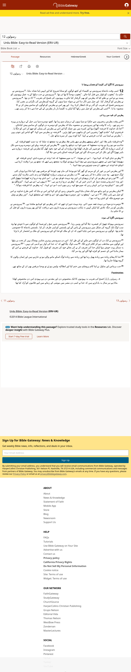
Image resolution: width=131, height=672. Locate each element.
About (47, 493)
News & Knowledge (54, 497)
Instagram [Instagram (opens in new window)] (49, 650)
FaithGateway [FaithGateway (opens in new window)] (51, 594)
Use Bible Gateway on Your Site (61, 546)
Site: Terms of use (53, 574)
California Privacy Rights (58, 562)
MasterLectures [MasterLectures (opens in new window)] (52, 630)
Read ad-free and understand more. (65, 12)
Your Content (58, 56)
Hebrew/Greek (39, 56)
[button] (127, 5)
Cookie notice (51, 570)
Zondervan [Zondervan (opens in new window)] (49, 626)
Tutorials (48, 541)
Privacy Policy (19, 474)
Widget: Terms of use (55, 578)
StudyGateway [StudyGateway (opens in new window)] (51, 598)
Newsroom (50, 518)
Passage (7, 56)
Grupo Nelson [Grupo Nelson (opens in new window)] (51, 610)
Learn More (44, 336)
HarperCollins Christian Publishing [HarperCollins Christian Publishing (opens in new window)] (62, 606)
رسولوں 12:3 (110, 278)
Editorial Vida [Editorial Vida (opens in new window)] (51, 614)
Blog (46, 514)
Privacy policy (52, 558)
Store (46, 510)
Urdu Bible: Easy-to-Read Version (29, 311)
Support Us (50, 522)
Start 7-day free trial (19, 336)
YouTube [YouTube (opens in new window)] (48, 666)
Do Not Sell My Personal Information (65, 566)
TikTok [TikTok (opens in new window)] (47, 658)
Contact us (49, 554)
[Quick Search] (60, 36)
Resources (21, 56)
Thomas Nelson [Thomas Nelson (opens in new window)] (52, 618)
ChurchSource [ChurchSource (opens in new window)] (51, 602)
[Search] (125, 36)
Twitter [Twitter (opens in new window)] (47, 662)
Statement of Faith (54, 501)
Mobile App (50, 506)
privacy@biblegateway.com (53, 474)
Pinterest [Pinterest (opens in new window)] (48, 654)
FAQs (46, 537)
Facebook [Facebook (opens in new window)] (49, 646)
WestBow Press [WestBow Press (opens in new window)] (52, 622)
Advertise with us (53, 549)
